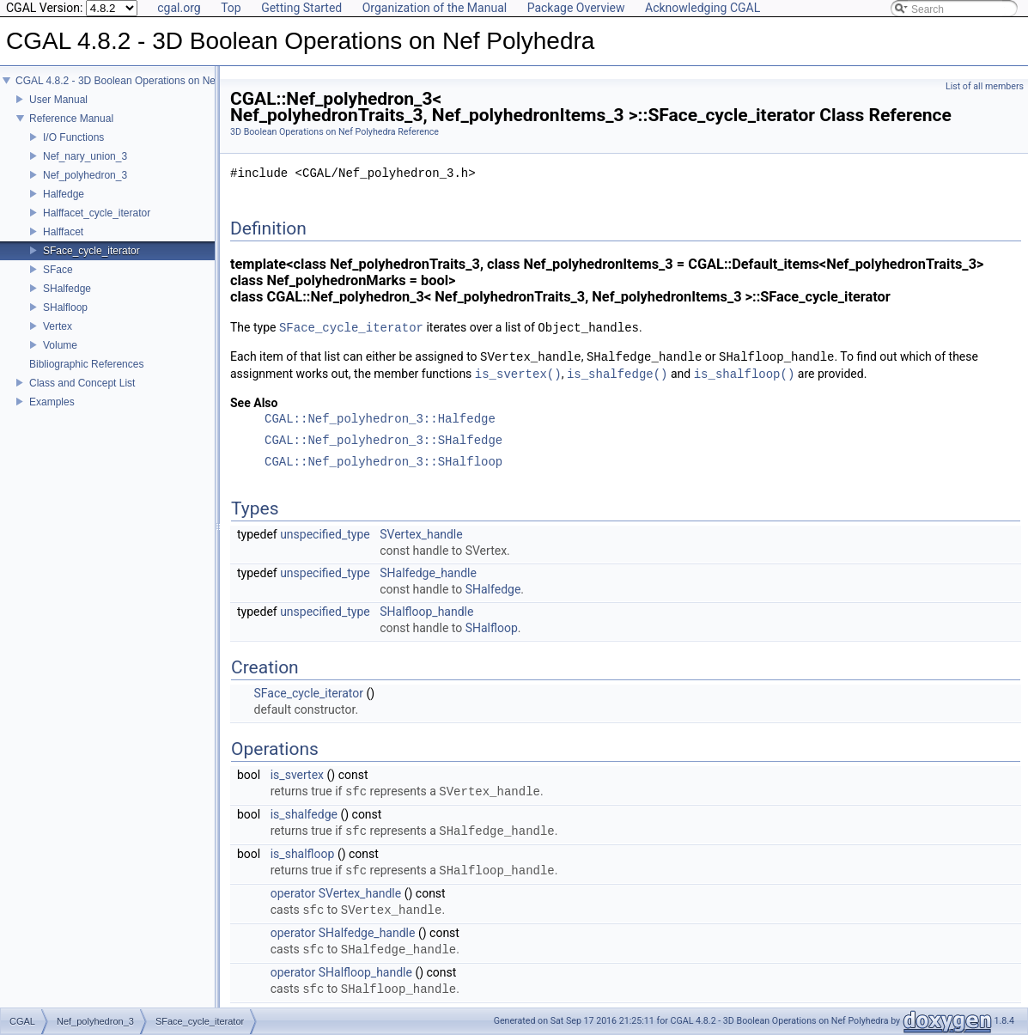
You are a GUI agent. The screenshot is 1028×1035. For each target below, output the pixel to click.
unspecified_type (325, 534)
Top (231, 8)
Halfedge (63, 194)
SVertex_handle (421, 534)
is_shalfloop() (744, 374)
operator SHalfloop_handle (341, 972)
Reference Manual (71, 119)
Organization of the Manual (434, 8)
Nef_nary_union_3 (85, 156)
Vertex (57, 326)
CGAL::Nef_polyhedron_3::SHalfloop (383, 462)
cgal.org (178, 8)
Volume (60, 345)
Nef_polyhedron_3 (85, 175)
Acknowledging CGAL (702, 8)
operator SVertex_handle (336, 893)
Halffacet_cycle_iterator (96, 213)
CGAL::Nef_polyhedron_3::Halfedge (380, 419)
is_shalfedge (304, 814)
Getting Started (301, 8)
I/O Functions (73, 137)
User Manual (58, 100)
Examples (52, 402)
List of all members (985, 86)
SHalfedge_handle (428, 573)
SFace (58, 270)
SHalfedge (67, 289)
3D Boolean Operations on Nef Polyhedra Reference (334, 131)
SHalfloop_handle (426, 611)
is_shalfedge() (617, 374)
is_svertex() (518, 374)
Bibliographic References (86, 364)
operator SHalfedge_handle (343, 933)
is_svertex (297, 775)
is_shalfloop (303, 854)
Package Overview (576, 8)
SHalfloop (65, 307)
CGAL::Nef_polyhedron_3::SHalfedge (383, 441)
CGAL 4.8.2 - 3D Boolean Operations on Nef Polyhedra (141, 81)
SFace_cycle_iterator (91, 251)
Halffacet (63, 232)
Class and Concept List (82, 383)
